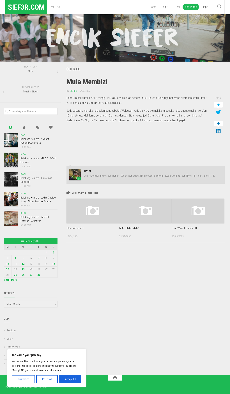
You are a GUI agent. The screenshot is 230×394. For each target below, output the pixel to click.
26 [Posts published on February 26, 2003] (23, 274)
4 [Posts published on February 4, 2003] (15, 258)
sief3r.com (26, 7)
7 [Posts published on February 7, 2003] (39, 258)
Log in (10, 338)
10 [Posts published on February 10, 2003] (7, 263)
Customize (23, 379)
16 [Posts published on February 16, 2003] (53, 263)
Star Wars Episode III (184, 228)
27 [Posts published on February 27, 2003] (31, 274)
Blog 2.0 (165, 7)
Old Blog (73, 69)
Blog (23, 135)
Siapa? (205, 7)
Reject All (47, 379)
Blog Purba (191, 7)
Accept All (70, 379)
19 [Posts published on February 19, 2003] (23, 269)
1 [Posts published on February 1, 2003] (46, 252)
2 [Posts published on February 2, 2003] (53, 252)
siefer (73, 90)
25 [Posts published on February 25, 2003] (15, 274)
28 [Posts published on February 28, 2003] (38, 274)
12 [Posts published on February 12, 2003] (23, 263)
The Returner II (75, 228)
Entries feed (13, 347)
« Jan (7, 279)
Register (11, 330)
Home (153, 7)
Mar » (14, 279)
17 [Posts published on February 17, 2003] (7, 269)
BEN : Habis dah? (129, 228)
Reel (177, 7)
